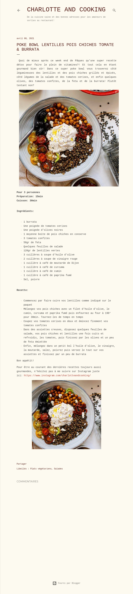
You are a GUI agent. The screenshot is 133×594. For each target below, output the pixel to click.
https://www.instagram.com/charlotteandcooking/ (57, 375)
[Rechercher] (114, 9)
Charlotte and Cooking (66, 9)
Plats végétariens (40, 469)
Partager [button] (22, 464)
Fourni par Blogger (66, 583)
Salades (58, 469)
